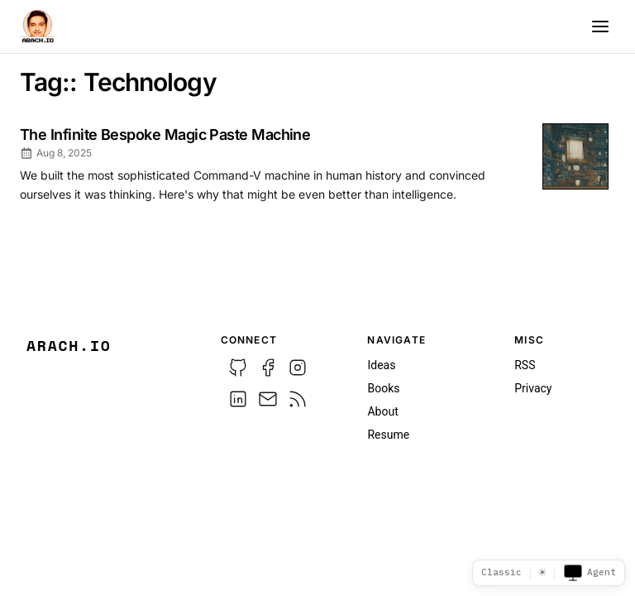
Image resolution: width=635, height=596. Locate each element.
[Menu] (600, 26)
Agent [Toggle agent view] (589, 573)
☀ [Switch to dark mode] (542, 572)
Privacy (532, 388)
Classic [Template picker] (501, 572)
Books (383, 388)
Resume (388, 434)
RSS (524, 365)
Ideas (381, 365)
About (382, 411)
